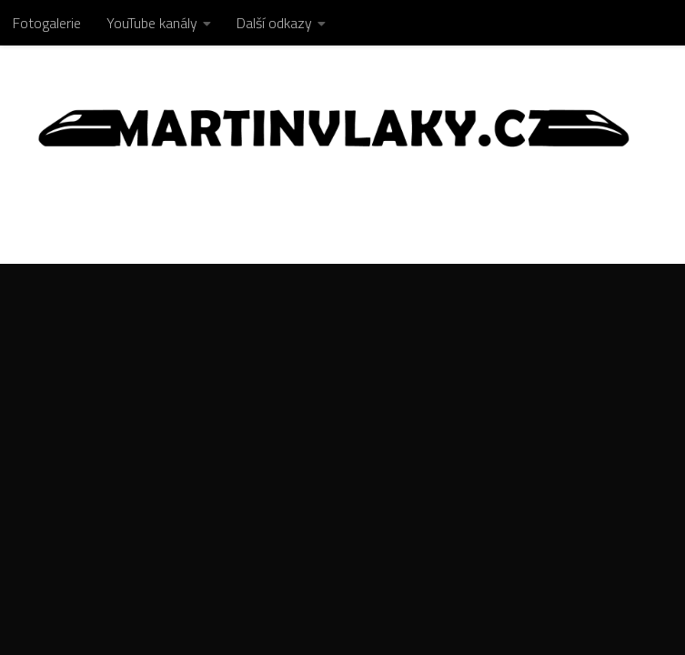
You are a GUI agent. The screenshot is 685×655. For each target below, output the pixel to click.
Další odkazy (274, 23)
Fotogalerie (47, 23)
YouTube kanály (151, 23)
